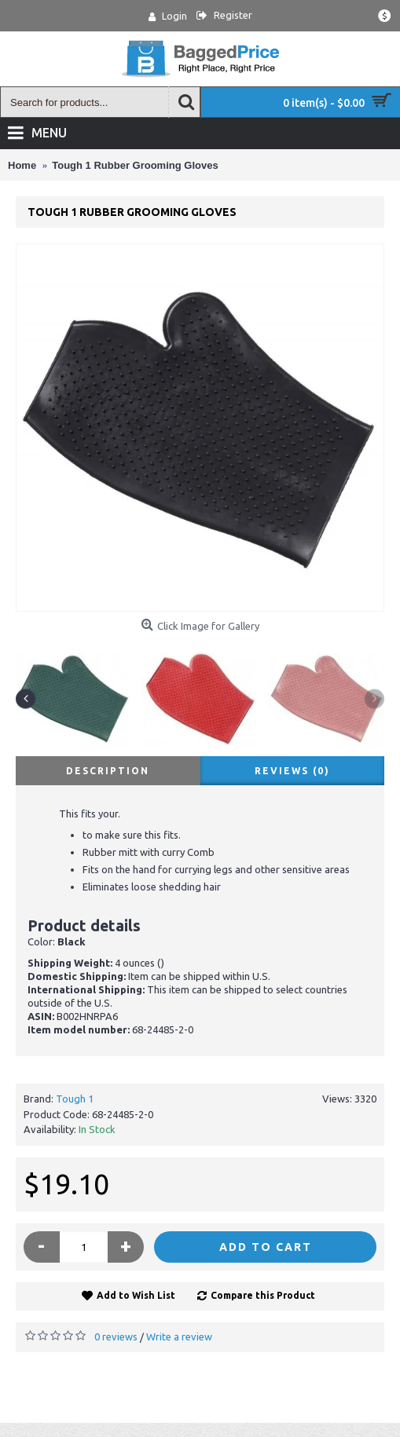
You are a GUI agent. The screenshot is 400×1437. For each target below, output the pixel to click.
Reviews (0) (292, 771)
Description (107, 771)
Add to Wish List (136, 1295)
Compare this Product (263, 1295)
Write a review (179, 1336)
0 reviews (116, 1336)
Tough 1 (75, 1098)
